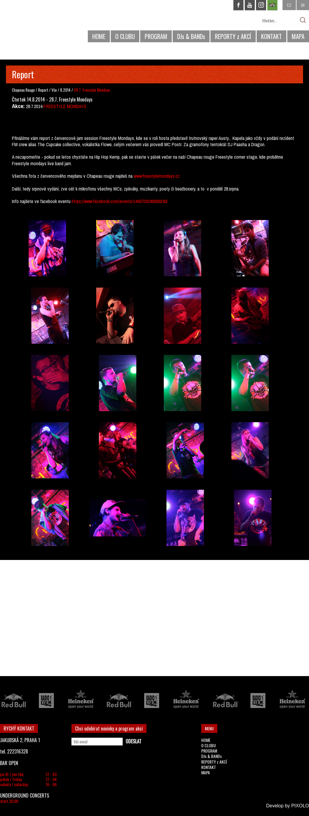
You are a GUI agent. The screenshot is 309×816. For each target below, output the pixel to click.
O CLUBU (125, 36)
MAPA (298, 36)
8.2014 (65, 90)
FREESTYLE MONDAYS (64, 106)
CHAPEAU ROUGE (32, 23)
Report (43, 90)
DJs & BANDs (191, 36)
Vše (55, 90)
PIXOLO (300, 805)
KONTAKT (271, 36)
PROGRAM (156, 36)
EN (303, 5)
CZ (289, 5)
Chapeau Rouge (23, 90)
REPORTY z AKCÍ (233, 36)
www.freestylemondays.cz (157, 176)
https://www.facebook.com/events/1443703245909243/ (119, 201)
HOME (98, 36)
